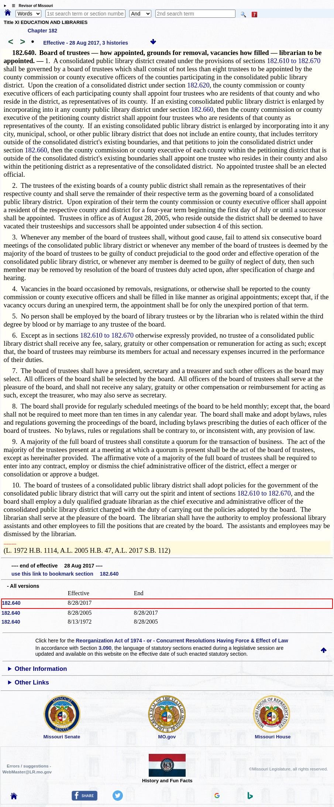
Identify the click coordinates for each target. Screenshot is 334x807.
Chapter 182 (42, 31)
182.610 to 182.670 (293, 61)
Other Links (32, 682)
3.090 (105, 648)
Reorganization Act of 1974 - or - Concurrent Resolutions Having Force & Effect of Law (182, 641)
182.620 (198, 85)
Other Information (41, 668)
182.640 (11, 603)
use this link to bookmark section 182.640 (64, 574)
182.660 (202, 109)
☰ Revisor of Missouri (30, 6)
